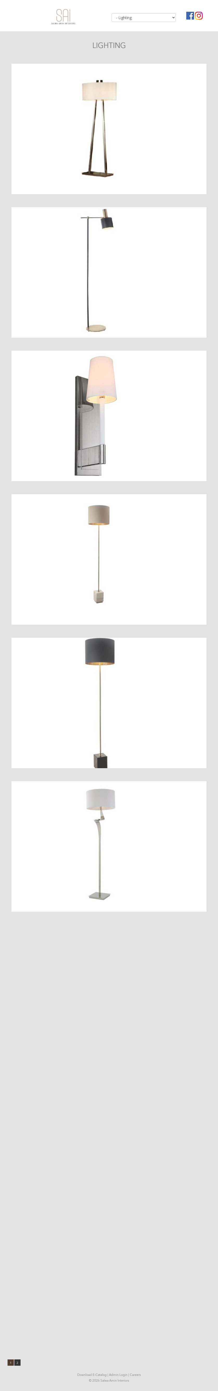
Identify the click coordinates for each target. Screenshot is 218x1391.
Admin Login (118, 1375)
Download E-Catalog (92, 1375)
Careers (135, 1375)
